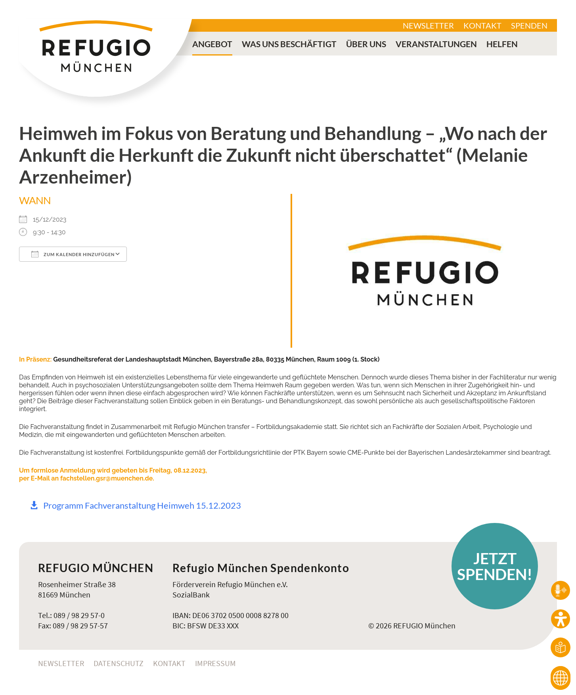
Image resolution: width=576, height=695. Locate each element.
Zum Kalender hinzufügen (73, 254)
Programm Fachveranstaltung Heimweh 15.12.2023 (142, 505)
